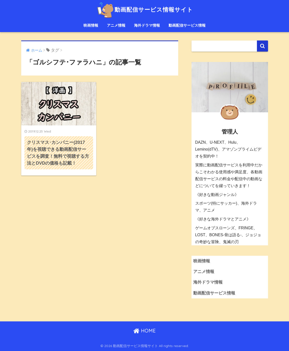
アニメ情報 (116, 25)
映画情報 (90, 25)
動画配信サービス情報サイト (144, 9)
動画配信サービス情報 (187, 25)
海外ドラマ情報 (147, 25)
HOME (144, 331)
